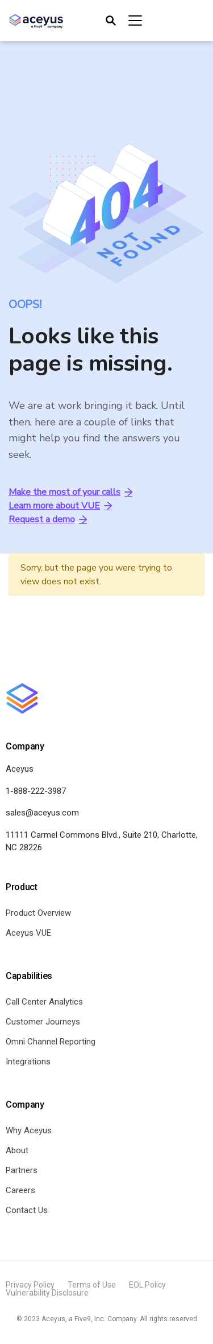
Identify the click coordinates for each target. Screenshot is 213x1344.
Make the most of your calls (70, 492)
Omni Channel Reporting (50, 1041)
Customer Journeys (43, 1022)
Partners (21, 1170)
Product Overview (38, 913)
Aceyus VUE (28, 933)
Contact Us (27, 1210)
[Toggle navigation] (123, 20)
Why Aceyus (29, 1130)
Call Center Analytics (44, 1002)
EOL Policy (147, 1285)
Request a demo (48, 519)
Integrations (28, 1061)
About (17, 1150)
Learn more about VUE (60, 505)
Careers (20, 1190)
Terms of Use (92, 1285)
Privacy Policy (30, 1285)
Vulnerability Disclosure (47, 1293)
